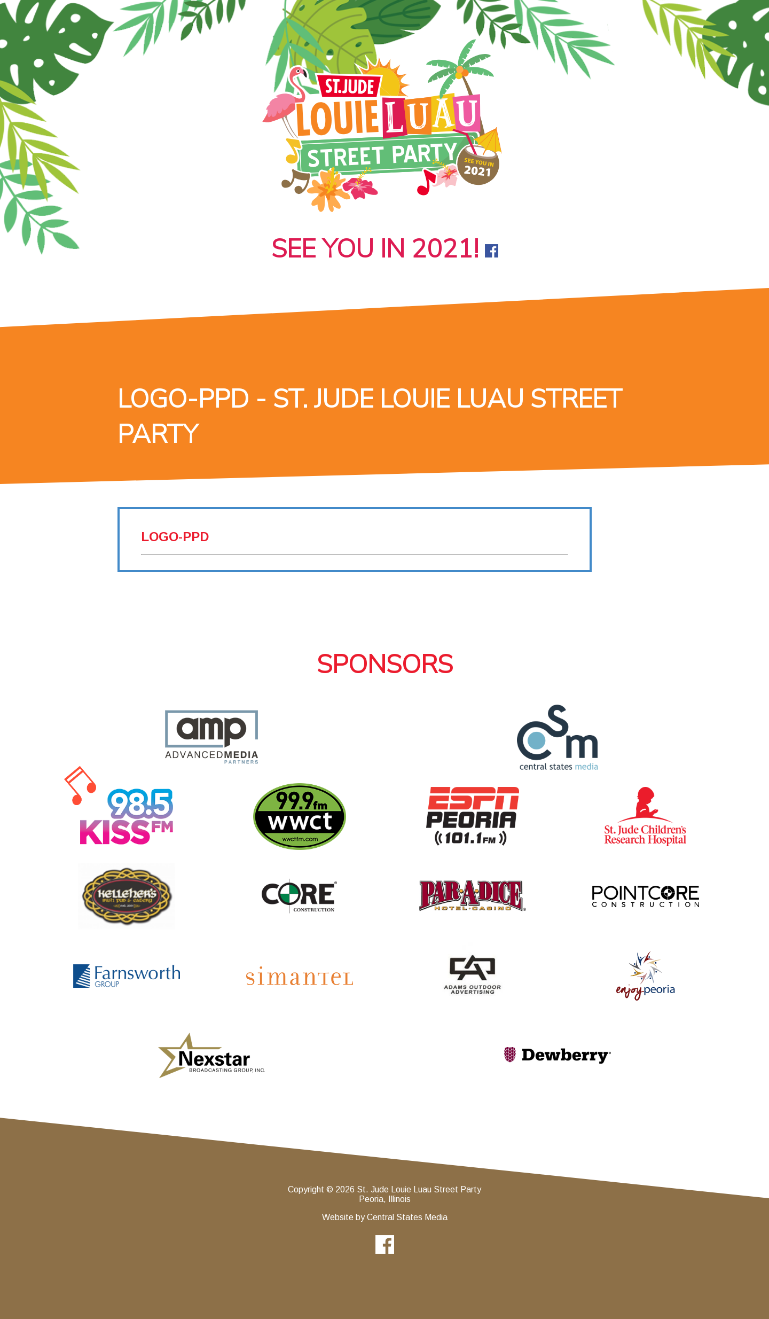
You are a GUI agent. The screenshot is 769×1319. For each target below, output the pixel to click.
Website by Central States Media (385, 1217)
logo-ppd (175, 536)
